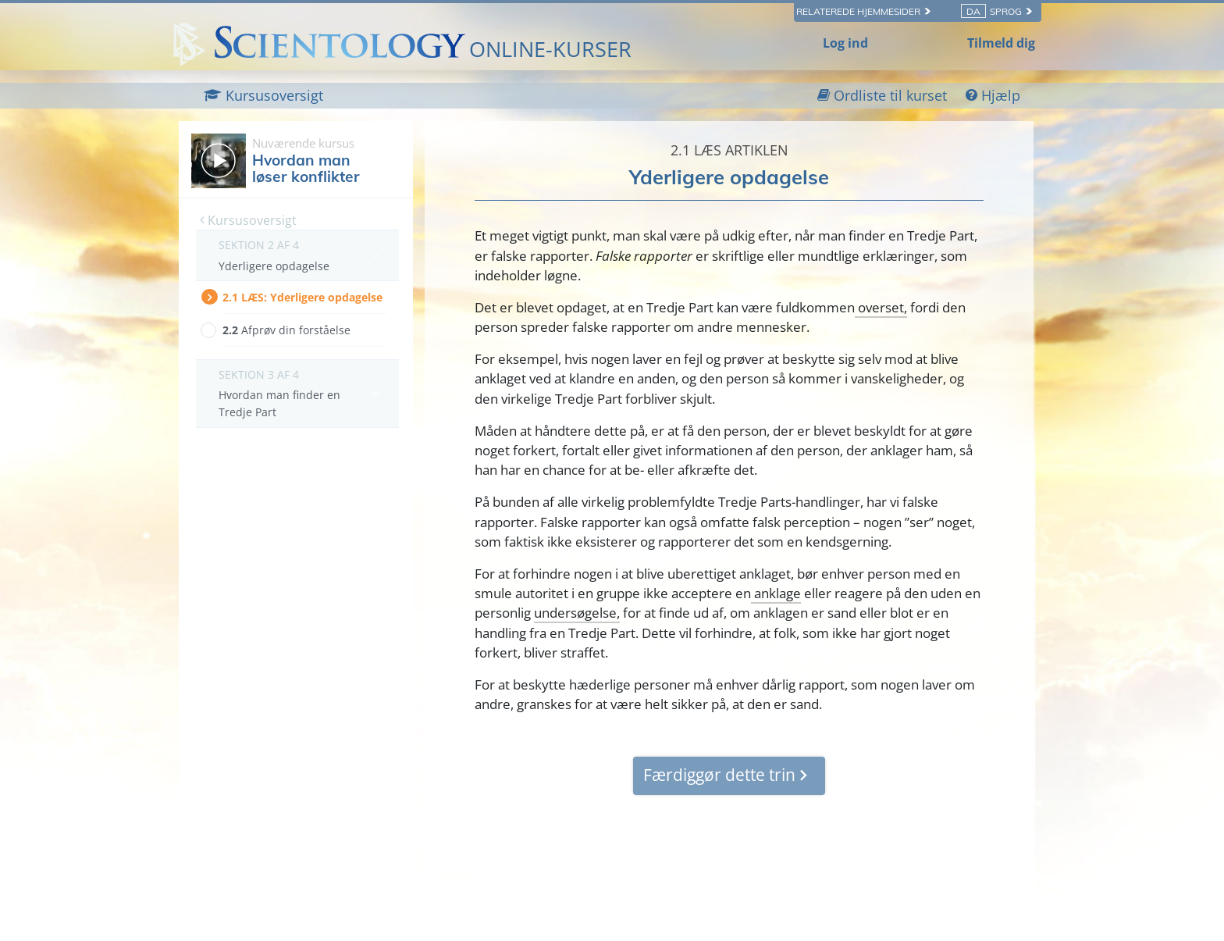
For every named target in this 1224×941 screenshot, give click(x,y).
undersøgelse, (577, 613)
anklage (776, 593)
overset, (881, 307)
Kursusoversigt (248, 220)
